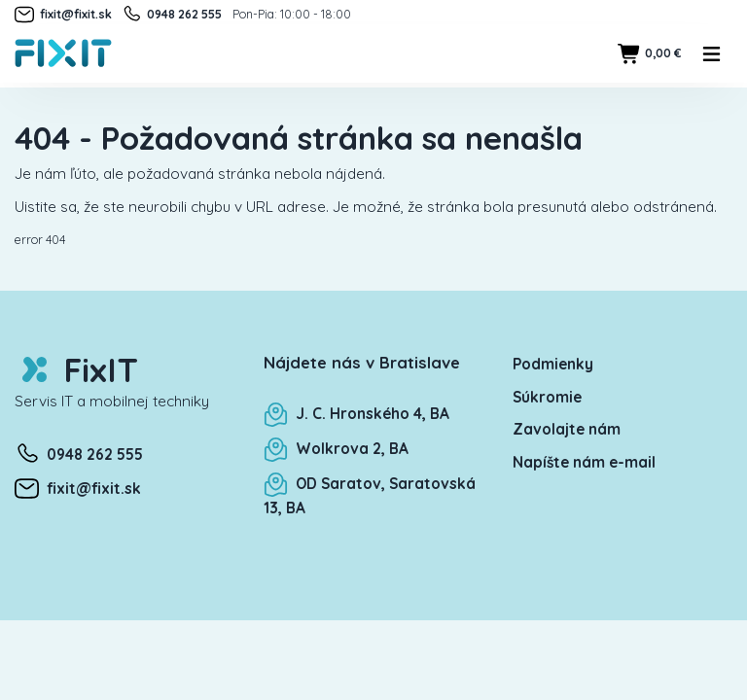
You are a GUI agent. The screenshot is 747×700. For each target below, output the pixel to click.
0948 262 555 (172, 14)
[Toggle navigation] (712, 53)
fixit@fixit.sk (63, 14)
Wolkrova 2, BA (336, 448)
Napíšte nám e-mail (584, 462)
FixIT (76, 370)
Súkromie (547, 397)
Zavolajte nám (567, 429)
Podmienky (553, 364)
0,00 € (649, 54)
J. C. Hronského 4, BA (356, 413)
